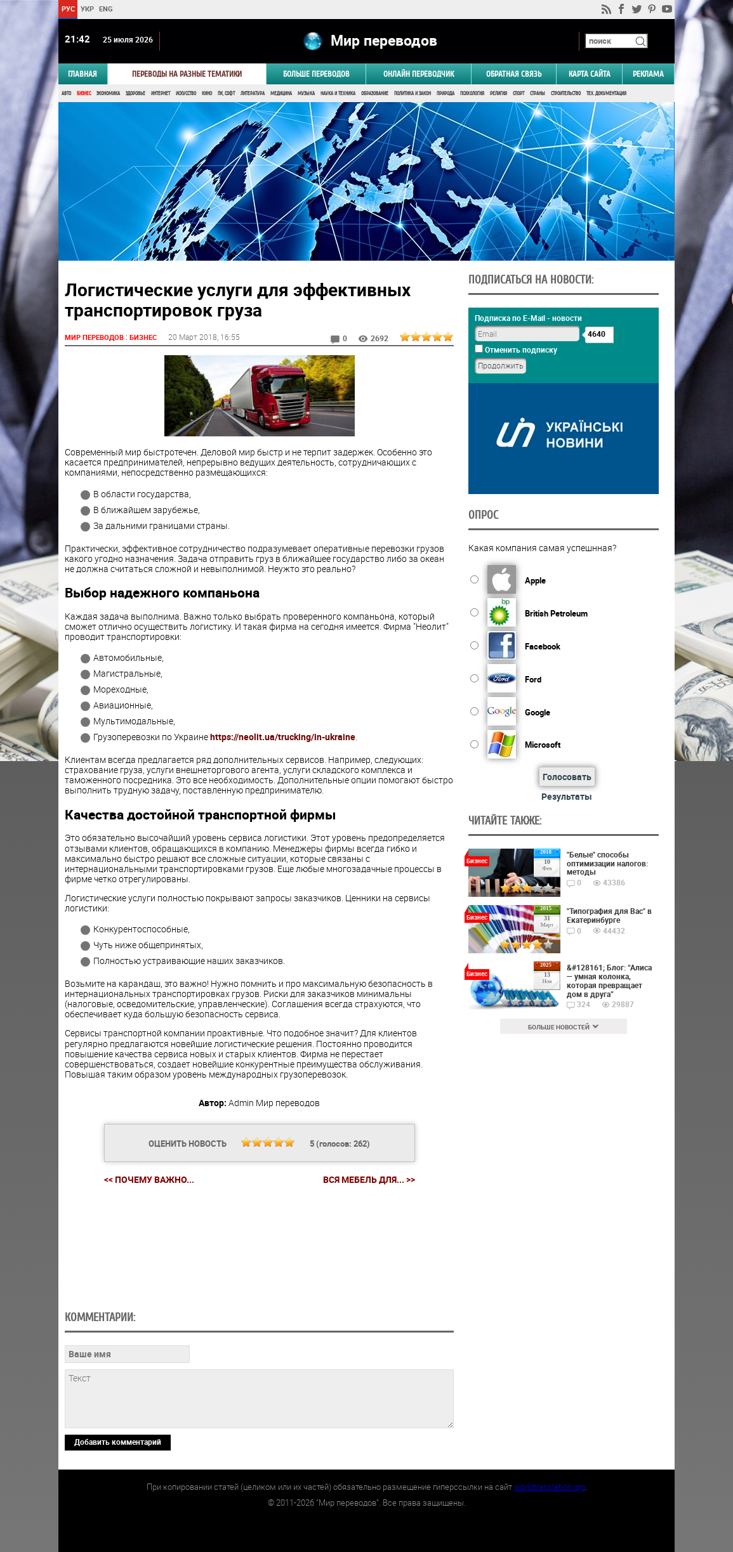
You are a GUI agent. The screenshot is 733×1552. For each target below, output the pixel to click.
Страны (537, 93)
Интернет (160, 93)
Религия (498, 93)
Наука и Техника (337, 93)
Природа (445, 93)
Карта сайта (590, 74)
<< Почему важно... (149, 1179)
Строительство (566, 93)
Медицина (281, 93)
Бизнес (84, 93)
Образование (374, 93)
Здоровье (135, 93)
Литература (253, 93)
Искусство (186, 93)
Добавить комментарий (117, 1442)
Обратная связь (513, 74)
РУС (68, 8)
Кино (207, 93)
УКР (87, 8)
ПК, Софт (226, 93)
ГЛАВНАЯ (82, 74)
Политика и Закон (412, 93)
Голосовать (567, 777)
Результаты (566, 796)
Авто (66, 93)
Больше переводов (316, 74)
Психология (472, 93)
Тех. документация (606, 93)
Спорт (518, 93)
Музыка (306, 93)
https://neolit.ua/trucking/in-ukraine (282, 737)
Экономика (108, 93)
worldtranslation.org (549, 1486)
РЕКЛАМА (648, 74)
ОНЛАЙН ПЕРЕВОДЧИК (418, 74)
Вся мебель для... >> (369, 1180)
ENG (106, 8)
